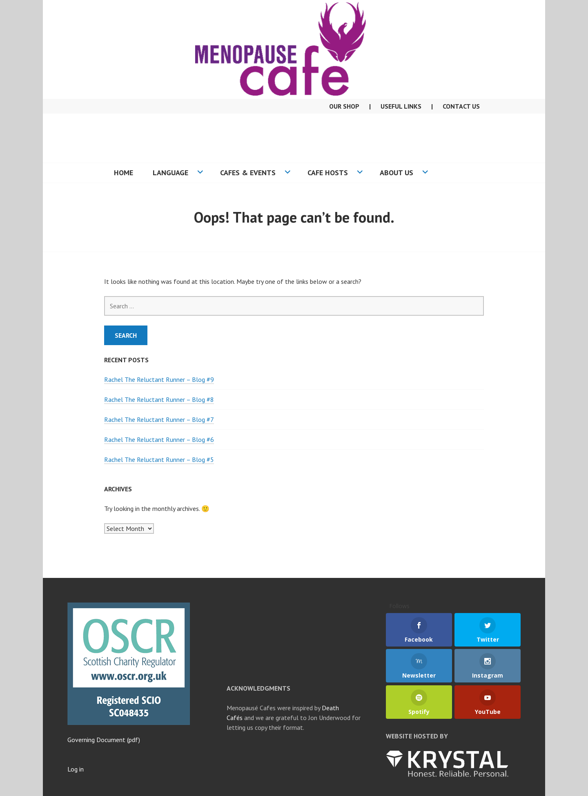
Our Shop (344, 106)
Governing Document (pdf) (103, 740)
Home (123, 172)
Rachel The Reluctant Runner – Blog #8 (159, 399)
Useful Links (401, 106)
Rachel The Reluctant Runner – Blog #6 (159, 439)
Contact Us (461, 106)
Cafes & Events (248, 172)
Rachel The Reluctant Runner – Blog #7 (159, 419)
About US (396, 172)
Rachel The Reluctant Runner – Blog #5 (159, 459)
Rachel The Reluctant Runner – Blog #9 (159, 379)
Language (170, 172)
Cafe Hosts (327, 172)
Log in (75, 769)
